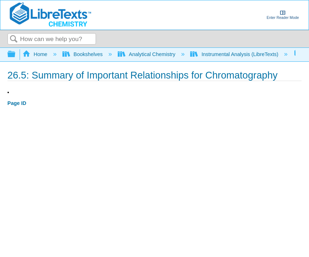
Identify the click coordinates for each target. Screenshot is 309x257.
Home (35, 54)
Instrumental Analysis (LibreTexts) (235, 54)
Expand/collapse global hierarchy (16, 54)
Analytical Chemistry (147, 54)
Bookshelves (83, 54)
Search (13, 39)
